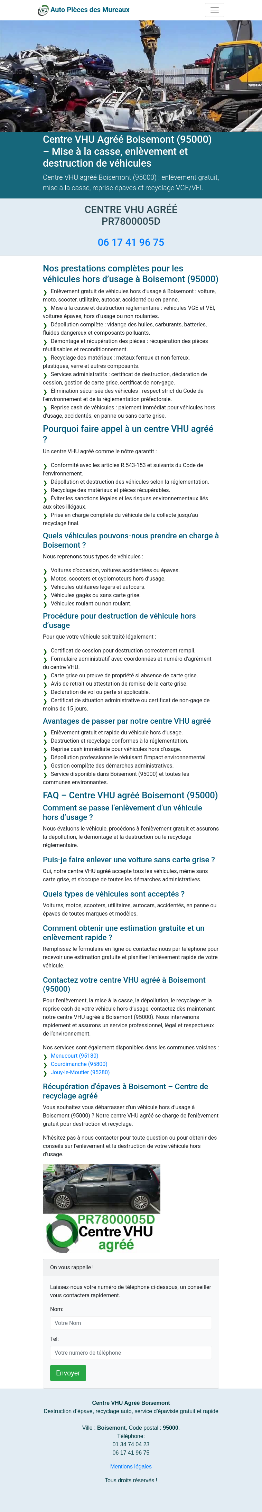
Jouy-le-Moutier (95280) (80, 1072)
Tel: (54, 1339)
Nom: (56, 1309)
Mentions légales (131, 1466)
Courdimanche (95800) (79, 1064)
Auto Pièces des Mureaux (90, 10)
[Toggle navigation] (214, 10)
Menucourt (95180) (74, 1055)
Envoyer (68, 1373)
